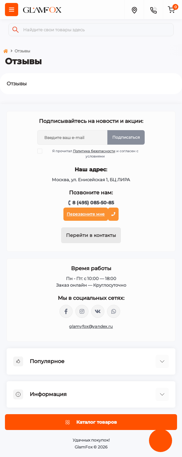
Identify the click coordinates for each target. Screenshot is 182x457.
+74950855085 (113, 311)
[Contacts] (153, 9)
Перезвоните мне (86, 214)
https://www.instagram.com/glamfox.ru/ (82, 311)
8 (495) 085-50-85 (93, 203)
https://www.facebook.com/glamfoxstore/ (66, 311)
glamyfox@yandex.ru (91, 326)
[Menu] (11, 9)
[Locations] (134, 9)
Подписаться (126, 137)
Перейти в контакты (91, 235)
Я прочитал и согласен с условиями (92, 153)
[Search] (15, 29)
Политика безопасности (94, 151)
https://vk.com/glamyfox (98, 311)
